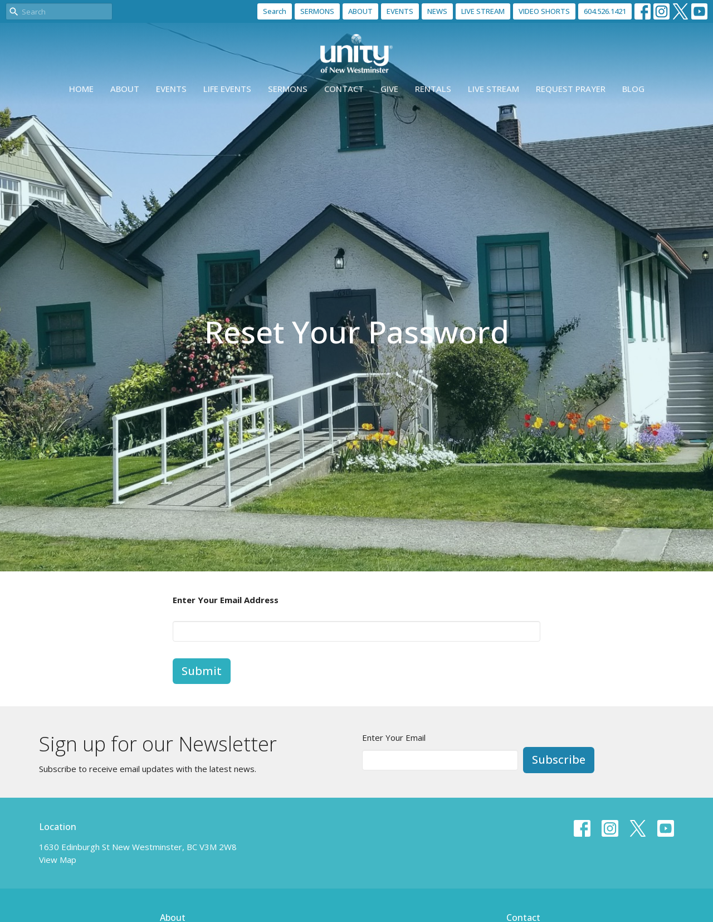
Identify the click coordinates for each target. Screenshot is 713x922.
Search (274, 11)
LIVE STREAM (483, 11)
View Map (57, 859)
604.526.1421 (605, 11)
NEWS (437, 11)
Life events (227, 88)
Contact (344, 88)
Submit (202, 670)
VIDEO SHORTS (544, 11)
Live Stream (493, 88)
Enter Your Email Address (226, 599)
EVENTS (400, 11)
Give (389, 88)
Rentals (433, 88)
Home (81, 88)
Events (171, 88)
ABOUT (360, 11)
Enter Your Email (394, 737)
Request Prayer (570, 88)
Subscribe (558, 759)
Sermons (287, 88)
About (124, 88)
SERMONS (317, 11)
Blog (633, 88)
